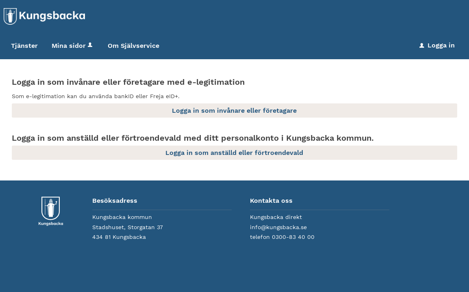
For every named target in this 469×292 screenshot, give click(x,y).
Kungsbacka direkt (276, 217)
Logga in (437, 45)
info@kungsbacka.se (278, 227)
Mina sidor (73, 45)
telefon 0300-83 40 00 (282, 237)
